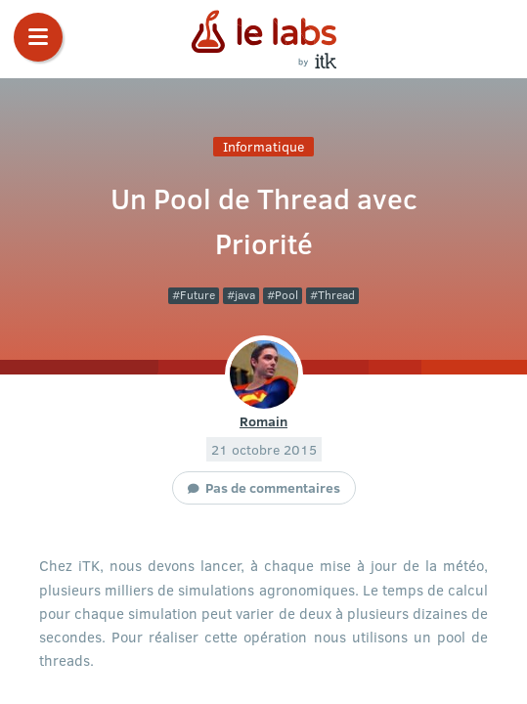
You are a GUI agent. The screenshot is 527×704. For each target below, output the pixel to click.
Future (197, 294)
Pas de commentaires (272, 487)
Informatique (263, 146)
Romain (263, 420)
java (245, 294)
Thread (336, 294)
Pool (286, 294)
